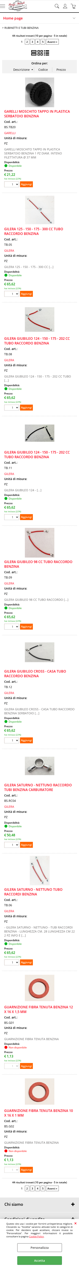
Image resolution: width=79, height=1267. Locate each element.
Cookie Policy (36, 1236)
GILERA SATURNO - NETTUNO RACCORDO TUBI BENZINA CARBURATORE (38, 787)
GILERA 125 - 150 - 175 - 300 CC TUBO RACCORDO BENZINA (33, 231)
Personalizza (40, 1248)
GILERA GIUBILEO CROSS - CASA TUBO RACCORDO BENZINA (35, 673)
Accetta (39, 1261)
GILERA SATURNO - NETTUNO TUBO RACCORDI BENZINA (33, 891)
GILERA (9, 250)
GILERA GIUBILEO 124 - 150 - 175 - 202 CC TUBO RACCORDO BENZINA (37, 341)
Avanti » (52, 41)
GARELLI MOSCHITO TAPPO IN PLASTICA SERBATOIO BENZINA (37, 113)
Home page (13, 18)
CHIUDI (75, 1223)
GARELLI (10, 133)
